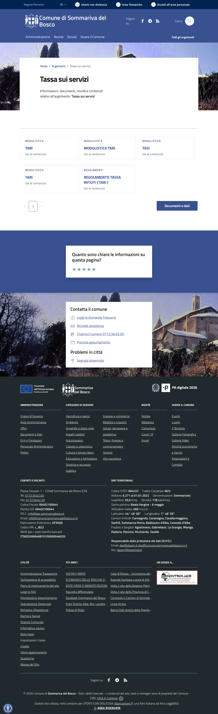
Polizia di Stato (75, 610)
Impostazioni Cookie (32, 640)
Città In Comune (107, 698)
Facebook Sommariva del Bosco (85, 598)
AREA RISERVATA (107, 708)
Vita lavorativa (112, 458)
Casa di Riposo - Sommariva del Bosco (134, 573)
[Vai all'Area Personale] (170, 4)
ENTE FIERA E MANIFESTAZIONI (86, 585)
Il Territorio (178, 428)
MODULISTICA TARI (99, 148)
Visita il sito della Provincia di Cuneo (133, 591)
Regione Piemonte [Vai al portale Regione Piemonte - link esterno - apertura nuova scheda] (34, 4)
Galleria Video (180, 440)
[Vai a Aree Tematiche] (129, 4)
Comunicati (149, 428)
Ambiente (72, 422)
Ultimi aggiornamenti (33, 652)
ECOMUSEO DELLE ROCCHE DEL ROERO (92, 579)
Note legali (27, 634)
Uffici (23, 428)
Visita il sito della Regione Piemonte (133, 585)
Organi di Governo (31, 416)
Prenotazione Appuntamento (38, 598)
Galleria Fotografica (184, 434)
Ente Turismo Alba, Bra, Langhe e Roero (90, 604)
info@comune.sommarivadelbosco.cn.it (53, 518)
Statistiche (27, 658)
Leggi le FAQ (28, 591)
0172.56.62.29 (35, 500)
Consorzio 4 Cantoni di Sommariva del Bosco (138, 598)
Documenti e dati (177, 205)
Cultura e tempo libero (80, 452)
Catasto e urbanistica (79, 446)
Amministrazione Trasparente (38, 573)
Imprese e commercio (116, 416)
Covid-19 (147, 434)
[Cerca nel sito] (189, 21)
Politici (24, 452)
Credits (24, 646)
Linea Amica (118, 604)
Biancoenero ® (124, 703)
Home (43, 66)
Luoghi (176, 422)
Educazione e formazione (81, 458)
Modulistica (34, 141)
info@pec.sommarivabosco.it (46, 513)
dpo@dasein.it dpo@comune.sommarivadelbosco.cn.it (153, 545)
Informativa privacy (32, 628)
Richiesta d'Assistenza (34, 610)
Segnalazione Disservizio (35, 604)
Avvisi (145, 440)
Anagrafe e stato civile (80, 428)
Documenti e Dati (31, 434)
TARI (29, 148)
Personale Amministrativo (36, 446)
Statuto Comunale (32, 622)
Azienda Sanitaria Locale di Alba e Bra (134, 579)
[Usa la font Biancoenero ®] (91, 4)
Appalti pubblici (75, 434)
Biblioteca (148, 422)
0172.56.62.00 (34, 495)
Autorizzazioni (74, 440)
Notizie (146, 416)
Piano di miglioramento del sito (39, 585)
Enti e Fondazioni (31, 440)
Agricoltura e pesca (78, 416)
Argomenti (58, 66)
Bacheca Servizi (30, 616)
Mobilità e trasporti (115, 422)
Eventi (176, 416)
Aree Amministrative (33, 422)
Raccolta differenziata (79, 591)
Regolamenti (93, 170)
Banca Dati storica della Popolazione (133, 610)
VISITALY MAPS (76, 573)
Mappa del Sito (29, 664)
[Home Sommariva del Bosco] (75, 21)
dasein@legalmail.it (129, 550)
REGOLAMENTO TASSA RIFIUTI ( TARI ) (102, 179)
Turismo (107, 452)
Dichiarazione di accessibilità (38, 579)
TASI (146, 148)
